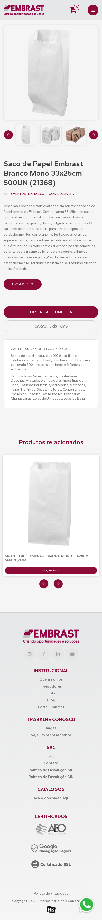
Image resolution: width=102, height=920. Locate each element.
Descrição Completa (51, 312)
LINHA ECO (36, 194)
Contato (51, 763)
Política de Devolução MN (51, 777)
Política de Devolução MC (51, 770)
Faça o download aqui (51, 798)
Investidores (51, 686)
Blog (51, 700)
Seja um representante (51, 735)
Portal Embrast (51, 707)
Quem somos (51, 679)
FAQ (51, 756)
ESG (51, 693)
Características (51, 326)
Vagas (51, 728)
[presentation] (8, 135)
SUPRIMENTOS (15, 194)
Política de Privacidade (51, 893)
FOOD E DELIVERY (60, 194)
